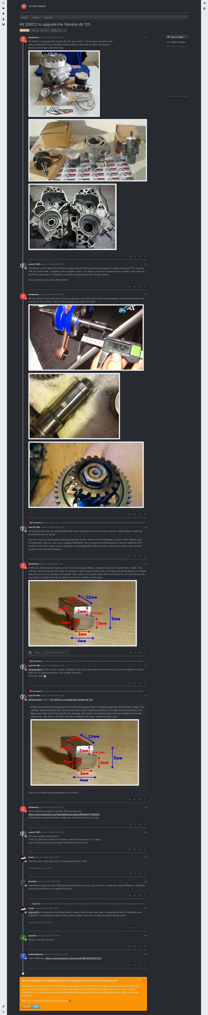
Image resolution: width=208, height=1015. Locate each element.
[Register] (204, 8)
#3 (146, 294)
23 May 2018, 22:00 (50, 857)
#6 (146, 665)
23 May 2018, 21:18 (56, 665)
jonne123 (32, 936)
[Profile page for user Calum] (23, 859)
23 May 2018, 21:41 (55, 807)
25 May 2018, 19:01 (52, 881)
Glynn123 (32, 881)
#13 (145, 936)
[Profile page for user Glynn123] (23, 883)
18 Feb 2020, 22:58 (60, 954)
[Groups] (3, 24)
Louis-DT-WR (34, 264)
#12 (145, 908)
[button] (3, 1006)
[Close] (144, 980)
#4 (146, 527)
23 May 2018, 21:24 (56, 695)
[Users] (3, 19)
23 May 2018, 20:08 (56, 527)
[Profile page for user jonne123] (23, 937)
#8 (146, 807)
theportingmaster (35, 954)
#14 (145, 954)
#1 (146, 37)
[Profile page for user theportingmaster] (23, 956)
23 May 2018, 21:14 (55, 564)
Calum (31, 857)
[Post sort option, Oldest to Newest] (177, 42)
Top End (24, 30)
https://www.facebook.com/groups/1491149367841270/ (73, 958)
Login (35, 1006)
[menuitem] (204, 3)
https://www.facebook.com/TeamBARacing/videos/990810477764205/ (64, 814)
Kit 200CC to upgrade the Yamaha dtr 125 (71, 699)
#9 (146, 832)
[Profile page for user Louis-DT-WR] (23, 266)
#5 (146, 564)
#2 (146, 264)
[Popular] (3, 14)
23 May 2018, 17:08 (55, 37)
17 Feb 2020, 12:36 (52, 936)
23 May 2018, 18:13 (56, 264)
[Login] (204, 3)
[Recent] (3, 3)
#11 (146, 881)
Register (26, 1006)
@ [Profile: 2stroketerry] (35, 669)
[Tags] (3, 8)
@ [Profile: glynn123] (33, 912)
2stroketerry (33, 37)
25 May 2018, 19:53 (50, 908)
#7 (146, 695)
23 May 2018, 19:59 (55, 294)
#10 (145, 857)
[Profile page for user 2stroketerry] (23, 39)
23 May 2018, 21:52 (56, 832)
